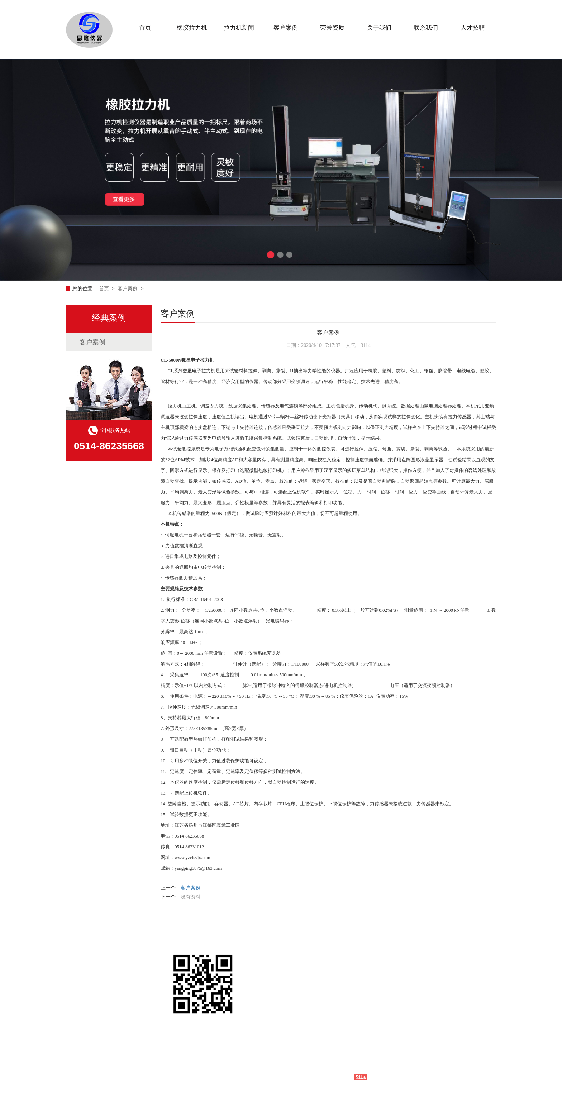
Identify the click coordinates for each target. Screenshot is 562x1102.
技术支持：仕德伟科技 (329, 1077)
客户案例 (128, 288)
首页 (104, 288)
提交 (358, 1027)
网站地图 (379, 1077)
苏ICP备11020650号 (281, 1077)
